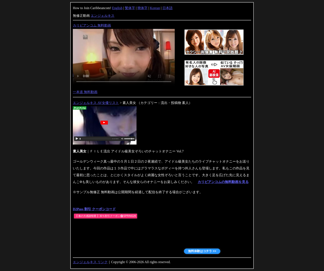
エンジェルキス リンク (90, 262)
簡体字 (142, 8)
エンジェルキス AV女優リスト (96, 103)
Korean (155, 8)
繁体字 (130, 8)
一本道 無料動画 (85, 92)
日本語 (167, 8)
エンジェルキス (102, 15)
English (117, 8)
